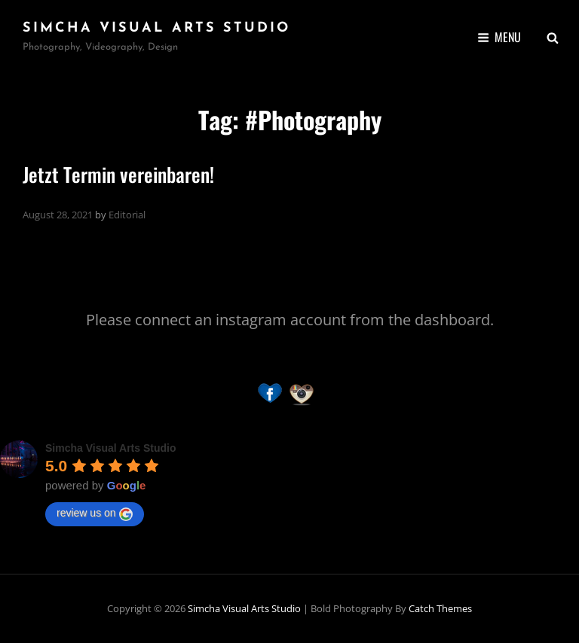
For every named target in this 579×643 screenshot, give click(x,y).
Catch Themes (440, 608)
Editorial (127, 214)
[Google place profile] (110, 448)
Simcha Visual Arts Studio (156, 28)
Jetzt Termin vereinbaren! (118, 174)
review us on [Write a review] (95, 513)
